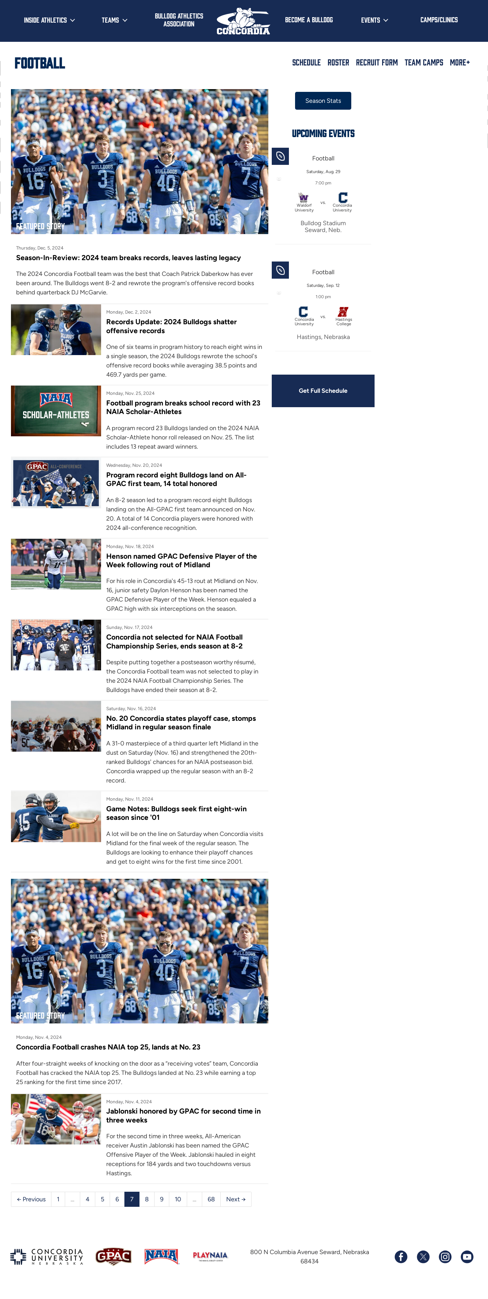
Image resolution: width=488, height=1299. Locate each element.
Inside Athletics (45, 19)
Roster (338, 62)
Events (370, 19)
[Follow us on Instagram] (445, 1265)
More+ (460, 62)
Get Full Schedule (322, 390)
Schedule (306, 62)
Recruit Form (377, 62)
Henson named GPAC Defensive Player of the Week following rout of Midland (181, 559)
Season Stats (322, 101)
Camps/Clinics (439, 19)
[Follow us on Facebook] (401, 1265)
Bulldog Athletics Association (179, 19)
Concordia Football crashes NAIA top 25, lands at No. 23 (108, 1055)
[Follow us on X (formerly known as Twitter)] (423, 1265)
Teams (110, 19)
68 (211, 1207)
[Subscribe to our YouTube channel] (467, 1265)
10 (178, 1207)
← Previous (31, 1207)
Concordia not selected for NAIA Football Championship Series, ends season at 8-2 (174, 641)
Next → (236, 1207)
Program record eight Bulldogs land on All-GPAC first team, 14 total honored (176, 478)
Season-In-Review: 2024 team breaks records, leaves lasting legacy (128, 257)
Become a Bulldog (309, 19)
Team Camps (424, 62)
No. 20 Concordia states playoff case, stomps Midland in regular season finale (181, 721)
